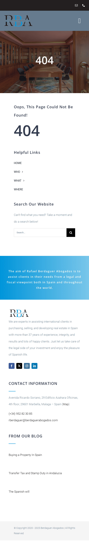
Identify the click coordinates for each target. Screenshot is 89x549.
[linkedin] (34, 366)
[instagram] (27, 366)
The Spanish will (19, 491)
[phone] (83, 5)
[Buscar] (70, 232)
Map (66, 404)
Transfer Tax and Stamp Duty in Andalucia (35, 473)
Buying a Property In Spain (25, 455)
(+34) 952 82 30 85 (20, 413)
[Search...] (40, 232)
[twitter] (19, 366)
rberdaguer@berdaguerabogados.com (33, 420)
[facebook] (12, 366)
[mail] (76, 5)
